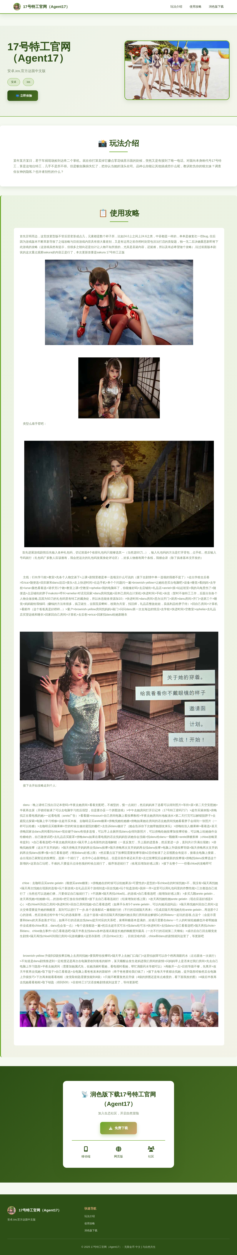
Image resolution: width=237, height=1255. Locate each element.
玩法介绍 (176, 6)
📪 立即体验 (24, 95)
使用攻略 (195, 6)
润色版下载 (216, 6)
